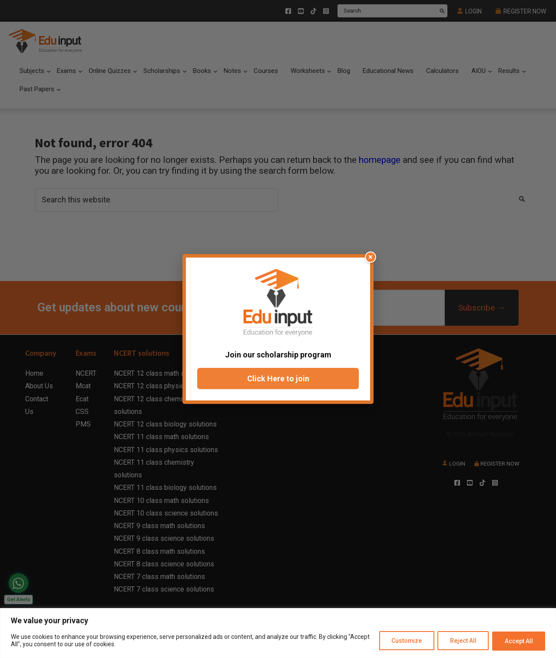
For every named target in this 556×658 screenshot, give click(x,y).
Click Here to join (278, 378)
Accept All (518, 641)
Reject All (462, 641)
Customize (405, 641)
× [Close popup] (370, 256)
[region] (278, 633)
